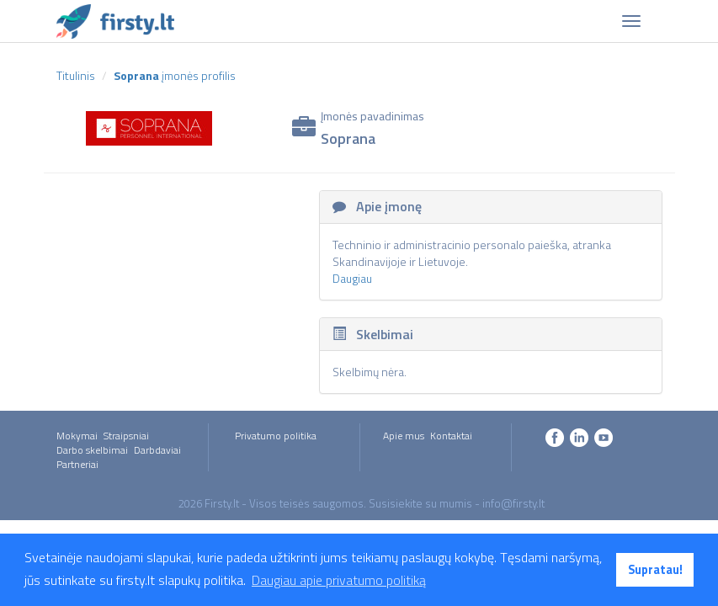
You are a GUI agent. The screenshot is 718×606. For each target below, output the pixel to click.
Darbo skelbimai (92, 450)
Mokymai (77, 436)
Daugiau (352, 278)
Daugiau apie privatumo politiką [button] (339, 580)
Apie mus (403, 436)
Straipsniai (126, 436)
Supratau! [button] (655, 570)
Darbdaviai (157, 450)
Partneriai (77, 464)
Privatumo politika (275, 436)
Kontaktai (451, 436)
